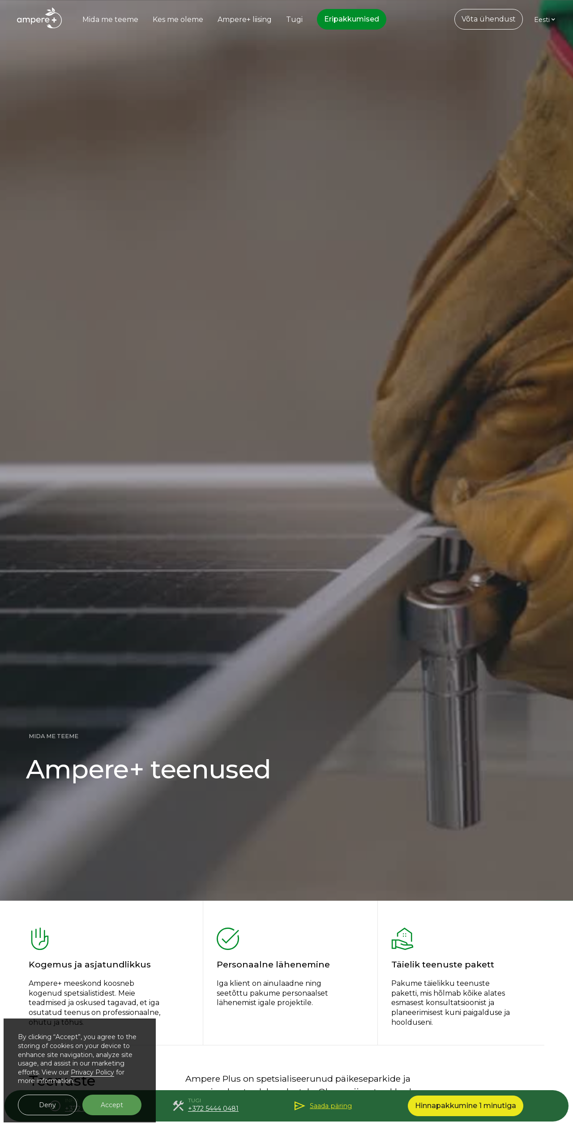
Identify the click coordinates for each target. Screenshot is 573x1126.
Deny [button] (47, 1105)
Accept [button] (112, 1105)
